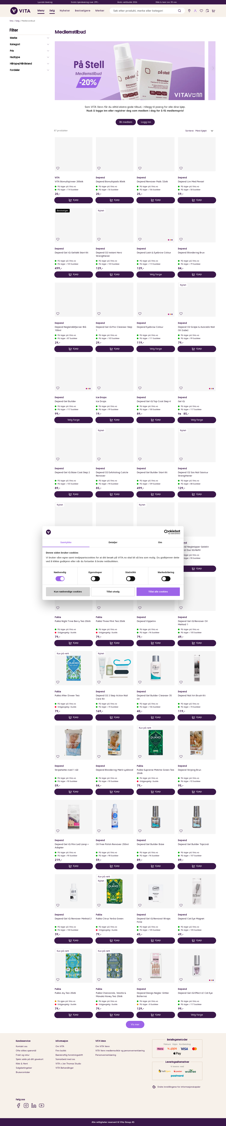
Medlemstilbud (28, 21)
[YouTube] (41, 1105)
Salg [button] (52, 10)
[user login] (195, 11)
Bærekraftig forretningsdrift (69, 1055)
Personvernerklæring (105, 1055)
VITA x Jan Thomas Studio (68, 1063)
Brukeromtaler (23, 1072)
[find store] (189, 11)
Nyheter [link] (65, 10)
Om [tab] (160, 542)
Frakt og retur (23, 1055)
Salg (17, 21)
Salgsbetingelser (24, 1068)
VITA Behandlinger (65, 1068)
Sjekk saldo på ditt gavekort (29, 1059)
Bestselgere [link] (82, 10)
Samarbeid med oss (65, 1059)
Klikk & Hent (22, 1063)
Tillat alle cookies (158, 591)
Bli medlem (125, 122)
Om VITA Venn (102, 1046)
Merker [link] (99, 10)
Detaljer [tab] (113, 542)
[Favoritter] (201, 11)
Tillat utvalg (112, 591)
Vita (11, 21)
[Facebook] (18, 1105)
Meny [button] (41, 10)
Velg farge (156, 274)
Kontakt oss (21, 1046)
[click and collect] (207, 11)
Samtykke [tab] (66, 542)
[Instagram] (26, 1105)
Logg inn (146, 122)
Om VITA (60, 1046)
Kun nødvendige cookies (68, 591)
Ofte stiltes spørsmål (26, 1050)
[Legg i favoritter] (58, 168)
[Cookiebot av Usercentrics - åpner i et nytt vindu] (166, 532)
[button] (179, 11)
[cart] (213, 11)
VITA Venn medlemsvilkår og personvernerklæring (120, 1050)
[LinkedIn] (33, 1105)
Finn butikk (61, 1050)
